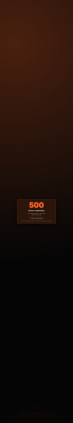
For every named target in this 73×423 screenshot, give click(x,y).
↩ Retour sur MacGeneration (36, 218)
